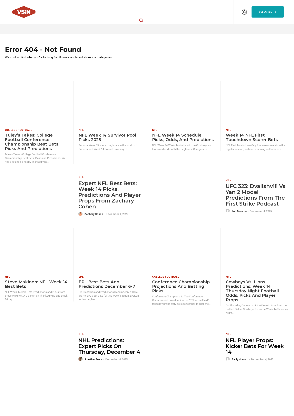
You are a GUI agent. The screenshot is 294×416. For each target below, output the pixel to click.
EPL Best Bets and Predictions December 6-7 (107, 285)
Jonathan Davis (93, 360)
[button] (141, 20)
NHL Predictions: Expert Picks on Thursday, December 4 (109, 347)
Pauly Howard (240, 360)
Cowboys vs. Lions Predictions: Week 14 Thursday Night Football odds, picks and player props (252, 292)
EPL (81, 278)
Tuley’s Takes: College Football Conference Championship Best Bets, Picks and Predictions (32, 143)
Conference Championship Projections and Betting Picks (181, 288)
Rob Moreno (239, 212)
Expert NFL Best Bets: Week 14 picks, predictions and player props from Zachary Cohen (109, 196)
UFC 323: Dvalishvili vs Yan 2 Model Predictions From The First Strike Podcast (255, 196)
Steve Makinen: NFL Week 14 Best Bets (36, 285)
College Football (18, 131)
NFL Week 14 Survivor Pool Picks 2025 (107, 139)
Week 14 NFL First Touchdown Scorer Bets (252, 139)
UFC (229, 181)
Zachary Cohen (93, 215)
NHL (81, 335)
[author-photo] (81, 215)
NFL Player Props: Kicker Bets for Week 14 (255, 347)
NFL (81, 131)
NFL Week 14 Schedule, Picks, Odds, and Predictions (183, 139)
